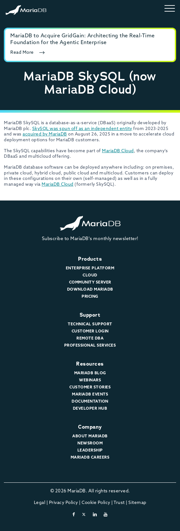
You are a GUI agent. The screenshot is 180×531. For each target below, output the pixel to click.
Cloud (90, 275)
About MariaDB (90, 436)
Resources (90, 363)
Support (90, 315)
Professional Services (90, 346)
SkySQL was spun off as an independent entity (82, 129)
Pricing (90, 297)
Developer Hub (90, 409)
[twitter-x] (84, 515)
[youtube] (106, 515)
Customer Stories (90, 387)
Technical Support (90, 324)
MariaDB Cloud (118, 151)
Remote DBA (90, 338)
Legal (39, 503)
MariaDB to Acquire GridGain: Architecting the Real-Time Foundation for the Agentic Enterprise (82, 39)
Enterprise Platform (90, 268)
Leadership (90, 450)
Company (90, 427)
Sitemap (137, 503)
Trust (119, 503)
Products (90, 259)
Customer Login (90, 331)
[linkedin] (95, 515)
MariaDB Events (90, 394)
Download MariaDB (90, 290)
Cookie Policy (96, 503)
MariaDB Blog (90, 373)
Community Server (90, 282)
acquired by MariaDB (45, 134)
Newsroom (90, 443)
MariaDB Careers (90, 458)
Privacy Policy (63, 503)
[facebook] (74, 515)
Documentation (90, 402)
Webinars (90, 380)
